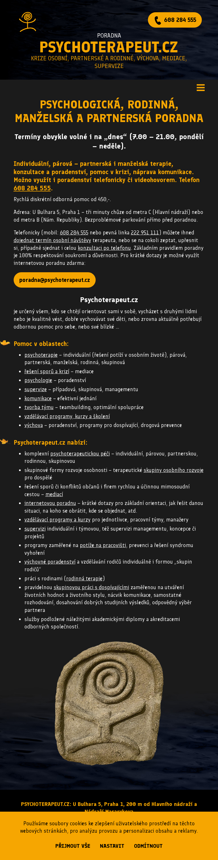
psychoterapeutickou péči (80, 453)
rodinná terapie (84, 578)
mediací (54, 494)
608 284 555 (180, 20)
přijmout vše (72, 846)
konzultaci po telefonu (104, 248)
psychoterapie (41, 355)
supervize (35, 389)
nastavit (112, 846)
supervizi (35, 528)
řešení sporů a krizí (46, 371)
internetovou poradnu (50, 503)
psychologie (38, 380)
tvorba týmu (39, 407)
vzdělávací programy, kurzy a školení (67, 416)
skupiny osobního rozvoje (174, 470)
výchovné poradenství (50, 561)
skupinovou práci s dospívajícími (91, 587)
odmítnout (148, 846)
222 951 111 (145, 232)
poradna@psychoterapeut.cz (54, 280)
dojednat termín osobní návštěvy (52, 240)
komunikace (38, 398)
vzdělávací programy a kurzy (57, 519)
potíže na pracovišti (103, 545)
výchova (33, 425)
